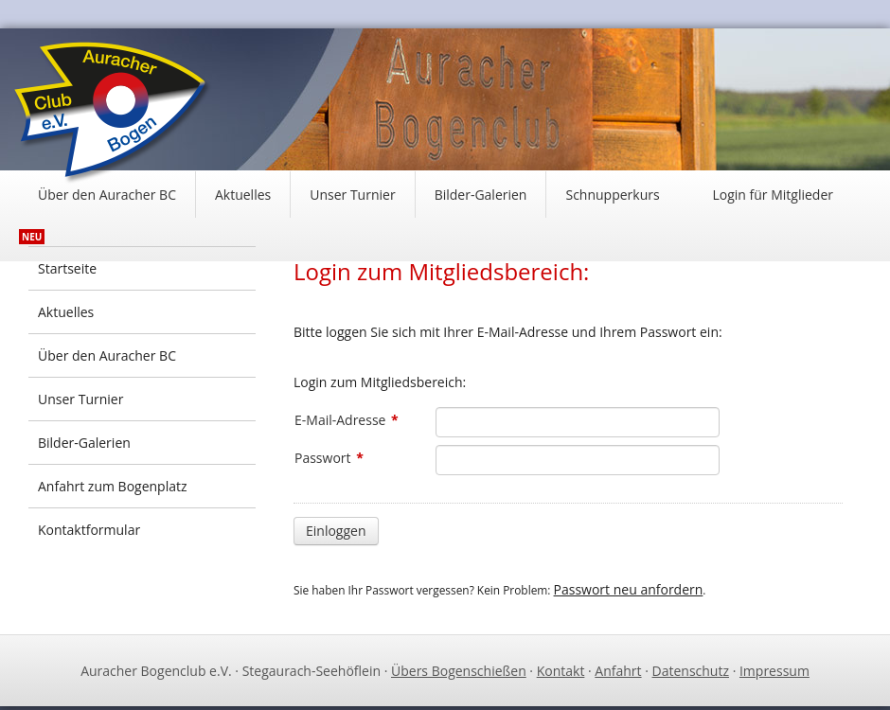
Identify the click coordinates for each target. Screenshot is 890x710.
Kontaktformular (89, 530)
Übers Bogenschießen (458, 671)
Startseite (67, 268)
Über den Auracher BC (107, 195)
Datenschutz (690, 671)
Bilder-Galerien (481, 195)
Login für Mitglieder (772, 195)
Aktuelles (243, 195)
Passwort (329, 458)
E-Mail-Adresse (346, 420)
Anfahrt (618, 671)
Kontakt (561, 671)
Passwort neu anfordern (628, 589)
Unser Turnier (352, 195)
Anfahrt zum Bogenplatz (112, 486)
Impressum (774, 671)
